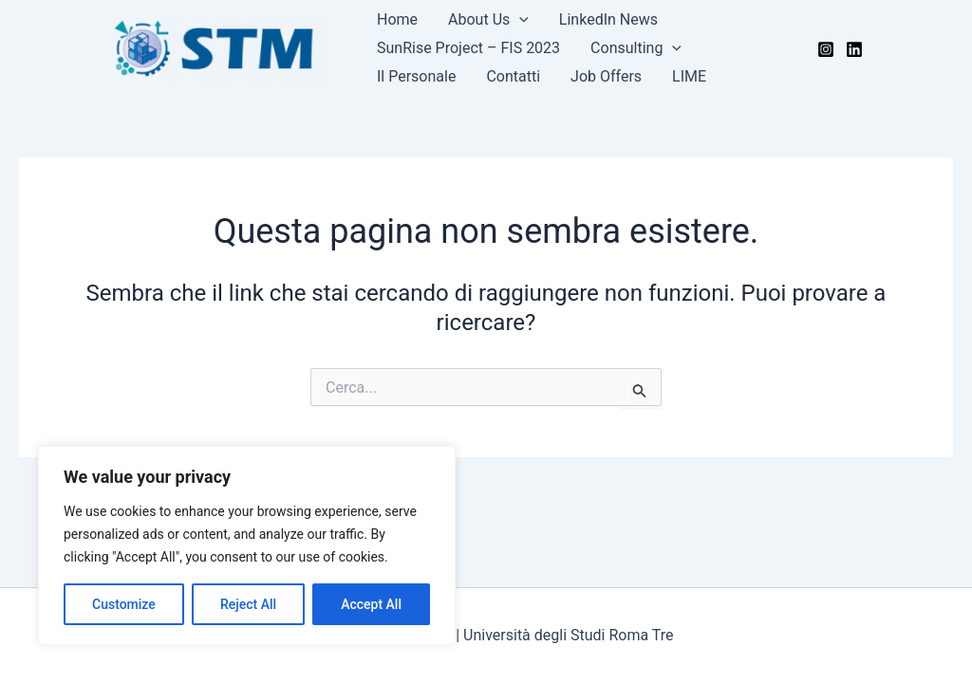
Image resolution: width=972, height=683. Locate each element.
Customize (124, 604)
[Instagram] (825, 49)
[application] (519, 20)
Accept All (371, 604)
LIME (689, 76)
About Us (488, 20)
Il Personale (416, 76)
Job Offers (606, 76)
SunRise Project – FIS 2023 (468, 48)
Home (397, 19)
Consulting (636, 48)
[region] (247, 545)
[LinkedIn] (854, 49)
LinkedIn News (608, 19)
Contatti (513, 76)
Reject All (248, 604)
